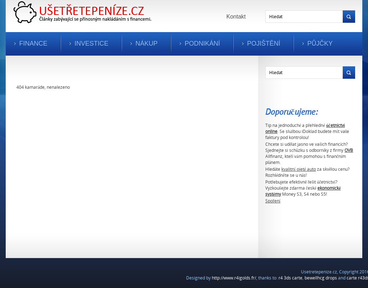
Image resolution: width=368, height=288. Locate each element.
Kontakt (236, 17)
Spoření (272, 201)
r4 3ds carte (290, 278)
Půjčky (320, 43)
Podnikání (202, 43)
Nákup (147, 43)
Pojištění (263, 43)
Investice (91, 43)
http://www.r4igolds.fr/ (234, 278)
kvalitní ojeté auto (298, 169)
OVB (348, 150)
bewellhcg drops (321, 278)
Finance (33, 43)
